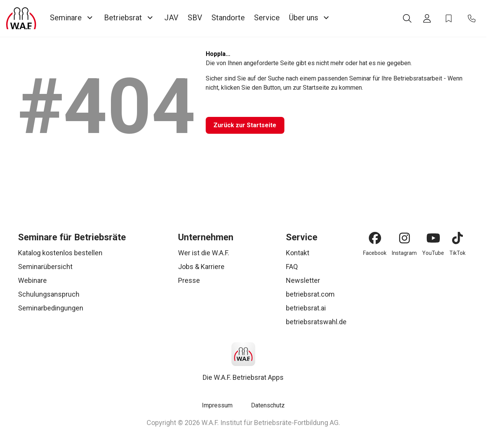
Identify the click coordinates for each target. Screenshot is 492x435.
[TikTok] (457, 238)
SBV (195, 17)
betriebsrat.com (310, 294)
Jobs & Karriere (201, 267)
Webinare (32, 280)
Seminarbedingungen (50, 308)
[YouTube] (433, 238)
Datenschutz (268, 405)
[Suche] (407, 18)
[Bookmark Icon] (448, 18)
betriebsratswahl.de (316, 322)
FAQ (292, 267)
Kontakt (297, 253)
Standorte (228, 17)
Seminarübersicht (45, 267)
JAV (171, 17)
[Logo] (21, 18)
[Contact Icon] (471, 18)
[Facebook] (375, 238)
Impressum (217, 405)
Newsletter (303, 280)
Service (267, 17)
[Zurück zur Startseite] (247, 125)
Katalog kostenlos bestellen (60, 253)
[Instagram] (404, 238)
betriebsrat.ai (306, 308)
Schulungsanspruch (48, 294)
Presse (189, 280)
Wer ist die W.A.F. (203, 253)
